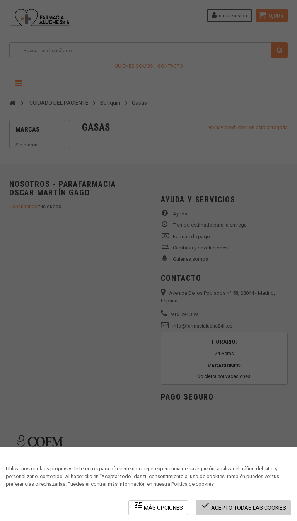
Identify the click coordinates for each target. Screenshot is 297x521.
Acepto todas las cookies (243, 506)
